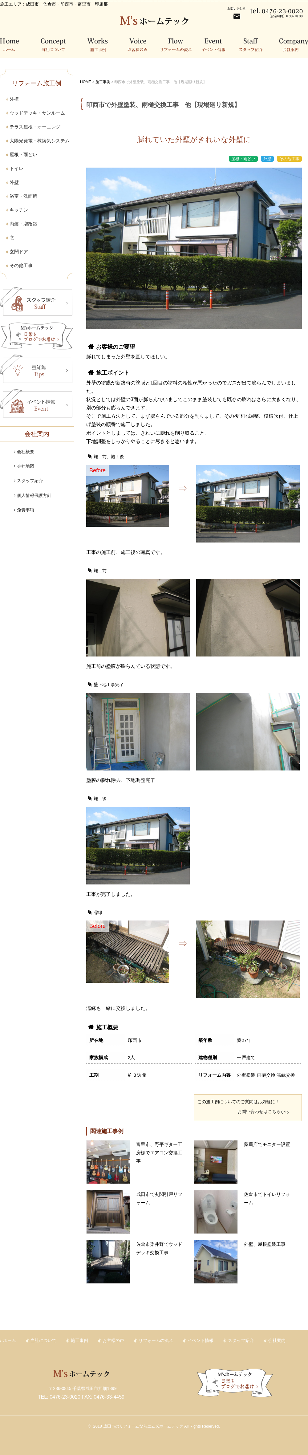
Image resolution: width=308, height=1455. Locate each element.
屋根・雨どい (23, 154)
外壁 (14, 182)
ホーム (15, 44)
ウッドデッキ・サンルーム (37, 113)
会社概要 (25, 451)
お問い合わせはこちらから (263, 1111)
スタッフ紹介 (254, 44)
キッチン (19, 210)
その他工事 (21, 265)
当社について (55, 44)
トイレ (16, 168)
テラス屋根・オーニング (35, 126)
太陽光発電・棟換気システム (40, 140)
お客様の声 (141, 44)
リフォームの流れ (178, 44)
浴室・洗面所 (23, 196)
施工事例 (101, 44)
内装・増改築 (23, 223)
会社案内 (290, 44)
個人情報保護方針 (34, 495)
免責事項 (25, 509)
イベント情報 (216, 44)
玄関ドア (19, 251)
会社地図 (25, 466)
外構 (14, 99)
